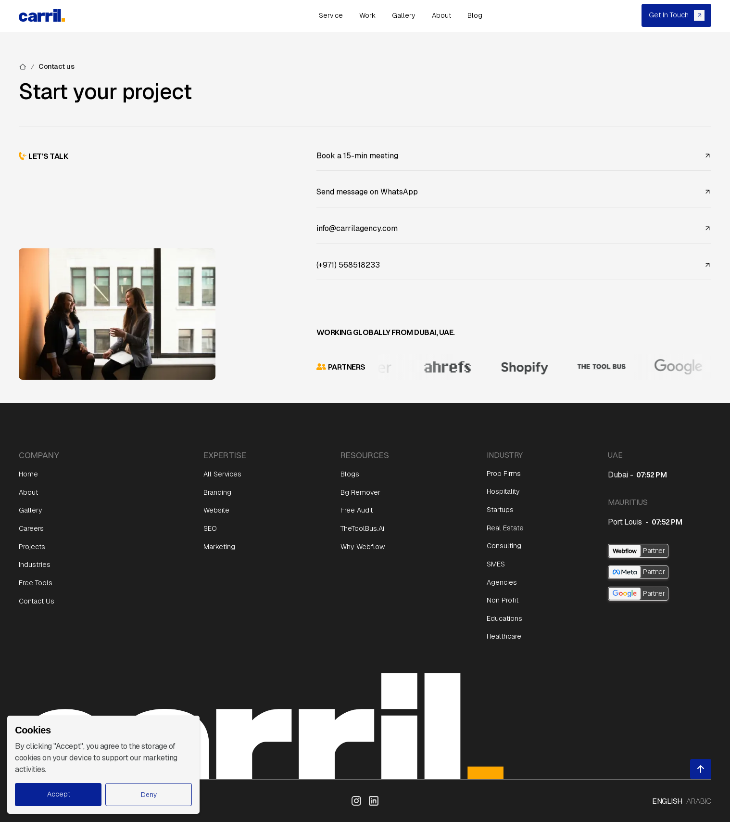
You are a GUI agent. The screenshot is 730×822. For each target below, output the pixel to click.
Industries (34, 564)
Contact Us (36, 601)
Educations (504, 618)
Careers (31, 528)
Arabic (698, 801)
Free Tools (35, 582)
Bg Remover (360, 492)
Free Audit (356, 510)
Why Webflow (362, 546)
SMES (496, 564)
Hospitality (503, 491)
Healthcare (504, 636)
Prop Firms (504, 473)
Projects (32, 546)
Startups (500, 509)
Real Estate (505, 528)
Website (216, 510)
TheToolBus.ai (362, 528)
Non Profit (502, 600)
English (667, 801)
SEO (210, 528)
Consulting (504, 545)
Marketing (219, 546)
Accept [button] (58, 794)
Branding (217, 492)
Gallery (30, 510)
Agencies (502, 582)
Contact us (56, 66)
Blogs (349, 474)
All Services (222, 474)
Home (28, 474)
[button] (148, 794)
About (28, 492)
